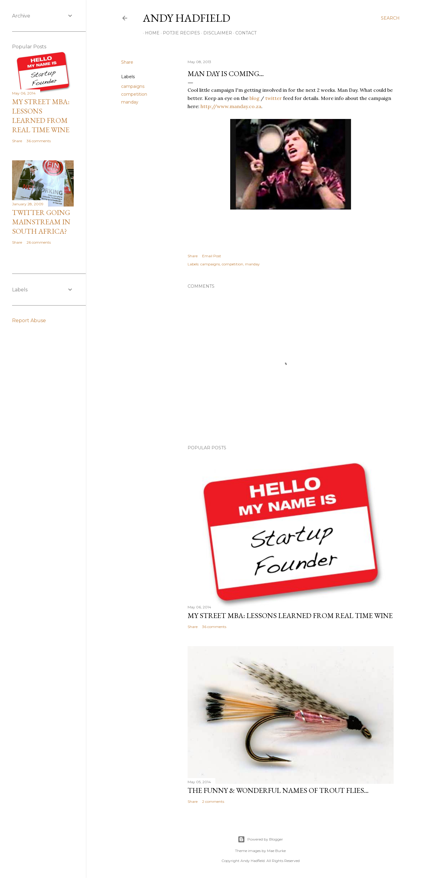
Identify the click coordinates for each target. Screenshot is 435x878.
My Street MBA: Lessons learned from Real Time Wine (290, 615)
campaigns (132, 86)
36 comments (214, 626)
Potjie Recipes (179, 33)
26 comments (39, 242)
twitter (273, 98)
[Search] (390, 18)
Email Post (211, 256)
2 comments (213, 801)
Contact (243, 33)
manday (129, 102)
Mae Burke (276, 850)
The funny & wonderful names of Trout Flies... (278, 790)
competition (134, 94)
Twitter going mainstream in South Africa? (41, 222)
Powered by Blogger (260, 839)
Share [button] (127, 62)
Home (150, 33)
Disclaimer (215, 33)
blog (254, 98)
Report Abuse (29, 320)
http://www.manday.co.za (231, 106)
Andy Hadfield (186, 18)
